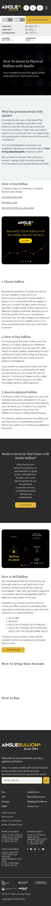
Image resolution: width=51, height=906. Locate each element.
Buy (3, 792)
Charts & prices (9, 813)
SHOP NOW (26, 505)
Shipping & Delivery (37, 801)
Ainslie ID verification (11, 820)
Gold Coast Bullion (10, 849)
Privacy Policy (24, 894)
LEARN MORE (13, 650)
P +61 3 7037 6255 (10, 839)
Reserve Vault (21, 409)
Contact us (32, 806)
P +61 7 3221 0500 (35, 841)
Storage (6, 801)
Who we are (7, 817)
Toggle (7, 20)
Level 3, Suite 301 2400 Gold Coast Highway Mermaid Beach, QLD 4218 (12, 856)
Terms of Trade (9, 894)
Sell (3, 796)
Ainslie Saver (33, 792)
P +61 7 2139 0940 (10, 863)
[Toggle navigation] (46, 8)
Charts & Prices (40, 19)
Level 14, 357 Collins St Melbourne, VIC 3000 (12, 836)
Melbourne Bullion (10, 831)
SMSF (4, 806)
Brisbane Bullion (34, 831)
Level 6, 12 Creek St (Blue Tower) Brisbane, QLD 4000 (37, 837)
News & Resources (36, 796)
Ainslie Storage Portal (12, 824)
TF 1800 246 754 (9, 841)
